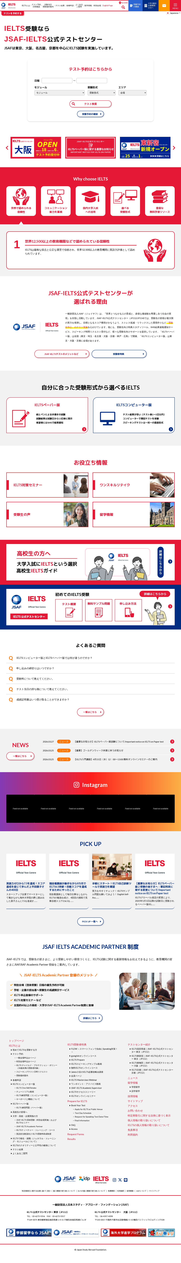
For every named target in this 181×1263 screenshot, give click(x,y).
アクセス (133, 1113)
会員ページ (76, 1083)
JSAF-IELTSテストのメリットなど (61, 357)
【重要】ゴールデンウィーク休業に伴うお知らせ (124, 758)
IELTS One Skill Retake (26, 1096)
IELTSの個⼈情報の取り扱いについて (148, 1132)
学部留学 (135, 1095)
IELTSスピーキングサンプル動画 (86, 1071)
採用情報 (133, 1104)
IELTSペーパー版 (21, 1111)
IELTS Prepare (78, 1067)
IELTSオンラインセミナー (83, 1104)
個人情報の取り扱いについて (144, 1128)
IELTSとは (26, 5)
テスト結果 (60, 5)
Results (71, 1147)
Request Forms (75, 1142)
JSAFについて (141, 1199)
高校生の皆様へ (20, 1120)
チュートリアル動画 (25, 1099)
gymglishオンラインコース (83, 1063)
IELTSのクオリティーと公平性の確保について (34, 1153)
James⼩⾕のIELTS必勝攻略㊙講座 (87, 1079)
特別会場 (97, 5)
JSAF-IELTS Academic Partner (29, 1134)
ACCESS (123, 2)
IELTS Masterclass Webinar (84, 1087)
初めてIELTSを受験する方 (25, 1057)
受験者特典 (118, 357)
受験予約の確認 (90, 114)
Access (74, 1137)
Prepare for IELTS (77, 1109)
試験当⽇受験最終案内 (48, 5)
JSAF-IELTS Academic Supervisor (86, 1096)
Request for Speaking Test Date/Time (91, 1124)
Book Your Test (78, 1113)
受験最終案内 (22, 1083)
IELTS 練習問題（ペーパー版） (29, 1115)
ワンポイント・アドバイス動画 (86, 1091)
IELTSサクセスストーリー (83, 1099)
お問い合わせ (135, 1118)
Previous (8, 148)
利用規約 (133, 1142)
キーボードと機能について (28, 1107)
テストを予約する (13, 13)
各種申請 (70, 5)
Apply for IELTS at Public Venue (89, 1117)
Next (173, 148)
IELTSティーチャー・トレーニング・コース (35, 1138)
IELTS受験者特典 (76, 1052)
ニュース (63, 749)
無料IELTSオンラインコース (84, 1075)
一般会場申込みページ (26, 1065)
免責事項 (133, 1137)
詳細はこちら (90, 1026)
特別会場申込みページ (26, 1069)
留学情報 (88, 5)
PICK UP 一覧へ (90, 929)
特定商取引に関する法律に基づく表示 (149, 1123)
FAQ (73, 1133)
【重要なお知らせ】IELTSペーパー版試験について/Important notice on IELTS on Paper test (124, 749)
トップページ (16, 1048)
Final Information (82, 1128)
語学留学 (135, 1099)
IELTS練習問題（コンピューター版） (32, 1103)
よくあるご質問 (79, 5)
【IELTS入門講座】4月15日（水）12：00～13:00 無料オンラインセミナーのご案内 (124, 767)
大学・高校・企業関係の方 (25, 1124)
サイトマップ (135, 1108)
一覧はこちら (90, 720)
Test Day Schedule (83, 1121)
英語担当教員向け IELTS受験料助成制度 (33, 1141)
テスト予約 (18, 1061)
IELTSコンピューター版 (24, 1092)
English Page (108, 5)
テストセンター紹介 (139, 1052)
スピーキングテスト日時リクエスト (32, 1079)
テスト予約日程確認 (36, 5)
